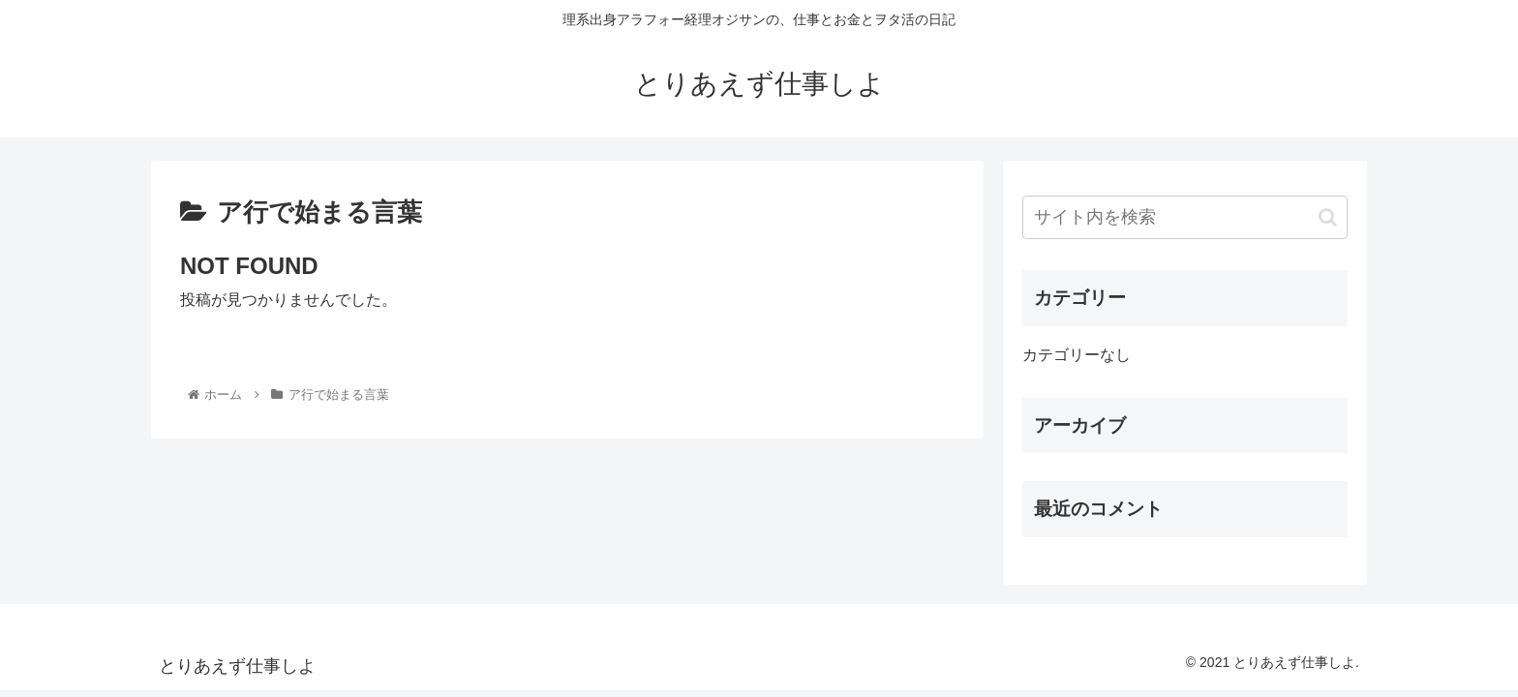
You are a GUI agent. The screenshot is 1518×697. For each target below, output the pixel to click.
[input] (1185, 217)
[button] (1328, 217)
